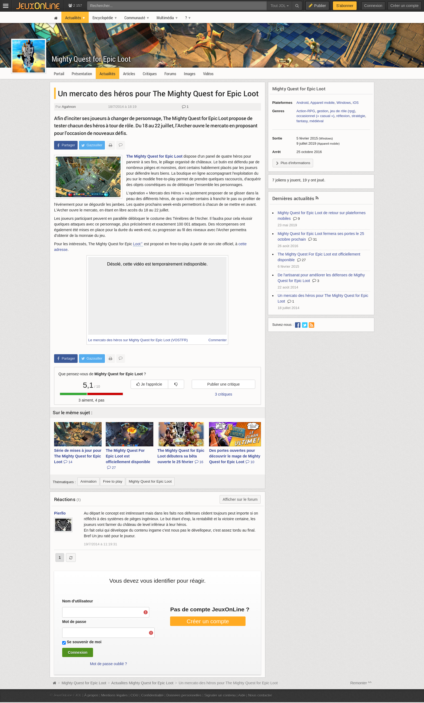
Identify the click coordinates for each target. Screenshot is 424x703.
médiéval (316, 121)
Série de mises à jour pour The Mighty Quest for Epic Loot (77, 456)
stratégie (358, 116)
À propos (91, 695)
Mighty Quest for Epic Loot (91, 59)
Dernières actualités (293, 198)
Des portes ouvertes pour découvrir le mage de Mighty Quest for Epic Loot (234, 456)
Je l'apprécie (149, 384)
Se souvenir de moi (84, 642)
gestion (322, 111)
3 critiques (223, 394)
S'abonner (344, 6)
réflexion (343, 116)
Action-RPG (305, 111)
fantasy (301, 121)
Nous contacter (260, 695)
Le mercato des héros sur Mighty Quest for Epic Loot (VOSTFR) (138, 340)
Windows (344, 103)
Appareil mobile (322, 103)
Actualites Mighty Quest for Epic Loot (142, 683)
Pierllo (60, 513)
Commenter (217, 340)
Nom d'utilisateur (77, 601)
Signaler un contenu (220, 695)
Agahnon (69, 107)
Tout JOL (279, 6)
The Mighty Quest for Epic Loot (154, 156)
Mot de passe (74, 621)
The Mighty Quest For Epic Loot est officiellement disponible (128, 459)
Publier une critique (223, 384)
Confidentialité (152, 695)
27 (301, 260)
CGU (134, 695)
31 (312, 239)
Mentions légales (114, 695)
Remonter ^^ (361, 683)
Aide (241, 695)
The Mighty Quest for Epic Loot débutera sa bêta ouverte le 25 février (180, 456)
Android (302, 103)
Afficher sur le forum (240, 499)
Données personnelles (183, 695)
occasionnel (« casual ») (315, 116)
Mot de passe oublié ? (108, 664)
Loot (136, 244)
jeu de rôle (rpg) (342, 111)
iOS (356, 103)
